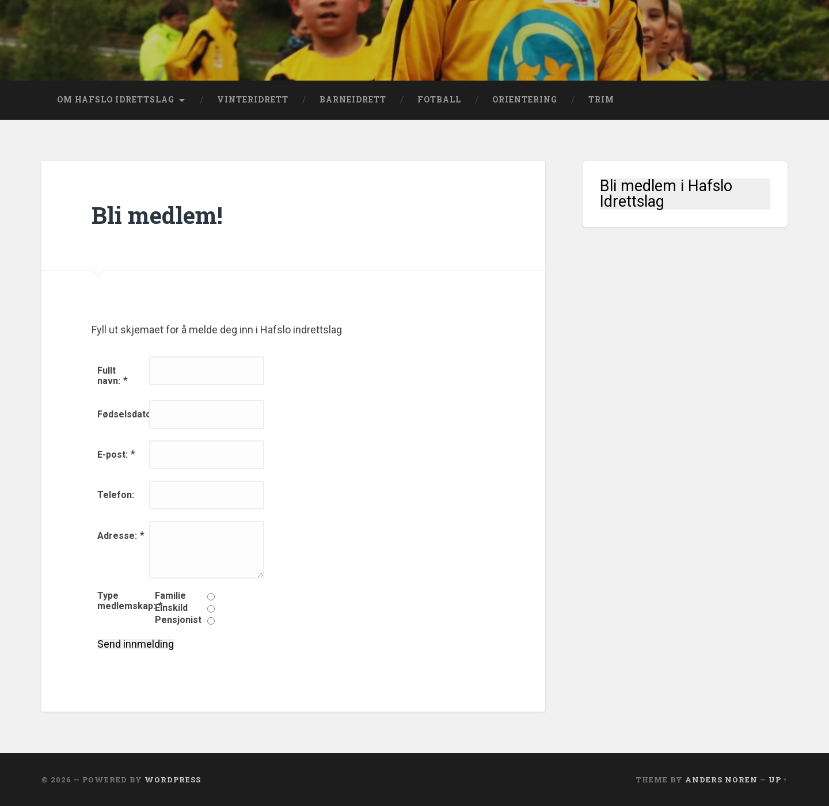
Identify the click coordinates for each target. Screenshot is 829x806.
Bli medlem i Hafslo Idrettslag (666, 194)
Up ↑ (778, 779)
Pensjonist (178, 620)
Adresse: (117, 535)
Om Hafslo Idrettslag (115, 99)
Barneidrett (353, 99)
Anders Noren (721, 779)
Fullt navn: (108, 375)
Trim (601, 99)
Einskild (171, 608)
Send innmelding (135, 644)
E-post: (112, 454)
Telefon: (115, 494)
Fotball (439, 99)
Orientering (524, 99)
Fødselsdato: (125, 414)
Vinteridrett (252, 99)
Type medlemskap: (126, 600)
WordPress (172, 779)
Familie (170, 595)
